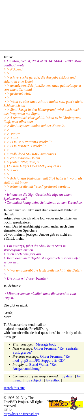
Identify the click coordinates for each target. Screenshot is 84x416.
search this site (14, 388)
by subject (34, 380)
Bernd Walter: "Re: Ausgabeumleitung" (35, 366)
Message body (46, 344)
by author (53, 380)
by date (67, 376)
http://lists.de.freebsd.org (21, 414)
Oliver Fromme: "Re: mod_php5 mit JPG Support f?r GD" (42, 358)
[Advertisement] (44, 26)
